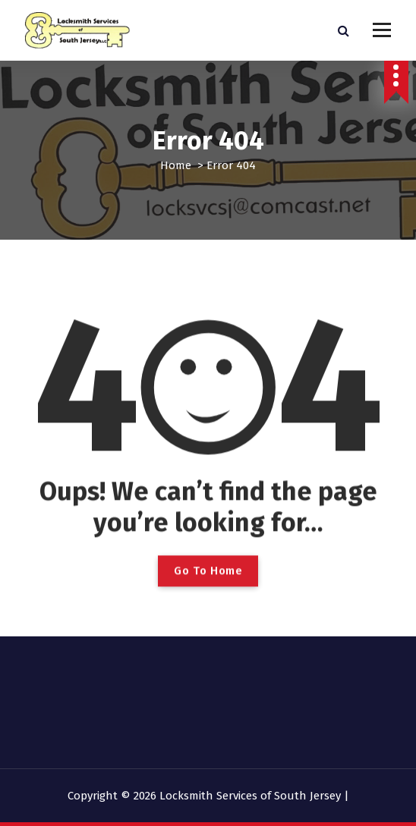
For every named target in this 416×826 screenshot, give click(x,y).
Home (175, 165)
